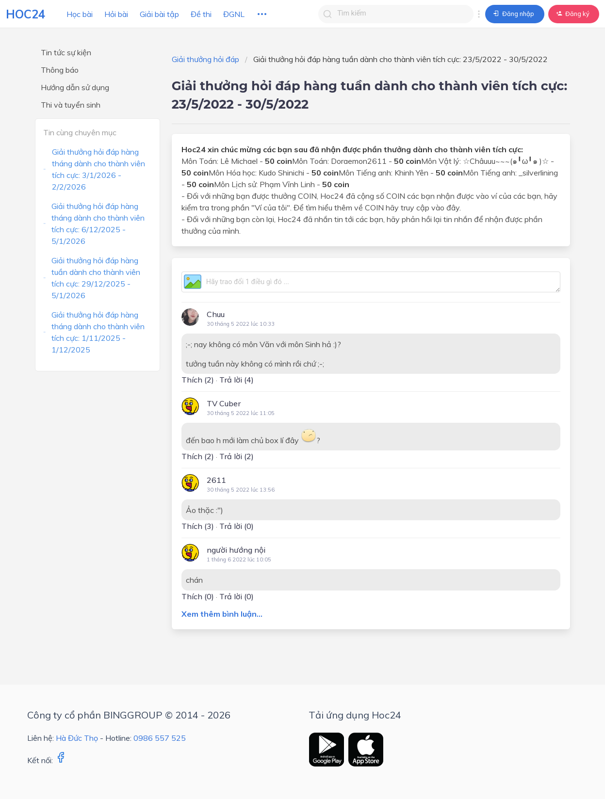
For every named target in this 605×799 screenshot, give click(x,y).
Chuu (216, 314)
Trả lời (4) (236, 379)
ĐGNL (234, 14)
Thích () (197, 379)
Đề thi (201, 14)
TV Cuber (224, 403)
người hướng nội (236, 550)
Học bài (79, 14)
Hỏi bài (116, 14)
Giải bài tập (159, 14)
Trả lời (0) (236, 526)
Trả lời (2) (236, 456)
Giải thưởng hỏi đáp (205, 59)
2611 (216, 480)
